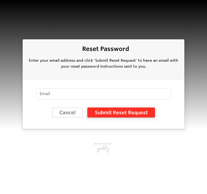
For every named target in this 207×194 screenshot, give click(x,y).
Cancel (67, 112)
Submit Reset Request (121, 112)
